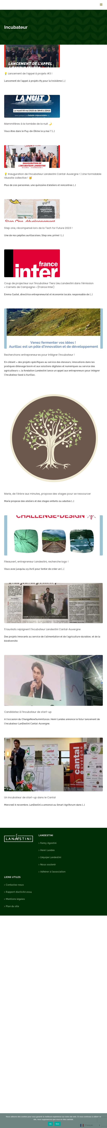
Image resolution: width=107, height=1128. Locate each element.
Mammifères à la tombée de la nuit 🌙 (28, 123)
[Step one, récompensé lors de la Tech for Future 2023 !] (32, 210)
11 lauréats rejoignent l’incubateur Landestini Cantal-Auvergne (42, 629)
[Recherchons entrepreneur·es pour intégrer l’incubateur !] (53, 328)
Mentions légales (15, 899)
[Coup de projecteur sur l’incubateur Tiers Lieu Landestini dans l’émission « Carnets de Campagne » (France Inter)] (32, 263)
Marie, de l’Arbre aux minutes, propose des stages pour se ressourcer (47, 493)
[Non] (103, 1120)
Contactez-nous (15, 884)
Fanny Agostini (48, 843)
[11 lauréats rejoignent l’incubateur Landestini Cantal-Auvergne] (53, 603)
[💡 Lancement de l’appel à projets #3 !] (32, 56)
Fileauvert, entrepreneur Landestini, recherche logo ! (36, 561)
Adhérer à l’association (52, 871)
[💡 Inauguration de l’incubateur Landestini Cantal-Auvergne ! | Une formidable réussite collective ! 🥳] (32, 156)
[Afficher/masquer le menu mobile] (101, 4)
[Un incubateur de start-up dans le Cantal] (53, 764)
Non (57, 1124)
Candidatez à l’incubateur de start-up (28, 712)
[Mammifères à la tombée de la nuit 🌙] (32, 106)
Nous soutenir (48, 864)
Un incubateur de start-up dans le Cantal (30, 797)
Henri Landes (47, 850)
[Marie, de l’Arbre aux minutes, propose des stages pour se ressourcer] (53, 438)
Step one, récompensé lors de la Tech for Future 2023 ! (38, 228)
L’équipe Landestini (50, 857)
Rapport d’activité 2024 (19, 892)
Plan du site (12, 906)
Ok (50, 1124)
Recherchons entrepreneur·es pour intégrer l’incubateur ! (39, 354)
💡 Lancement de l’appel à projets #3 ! (28, 73)
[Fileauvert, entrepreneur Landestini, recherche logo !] (53, 535)
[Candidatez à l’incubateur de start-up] (53, 680)
